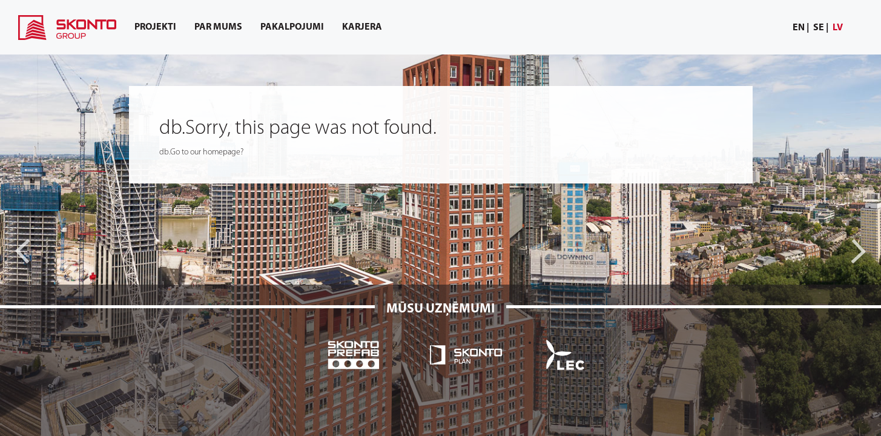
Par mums (218, 27)
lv (838, 28)
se (818, 28)
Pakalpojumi (292, 27)
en (799, 28)
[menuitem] (801, 28)
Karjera (362, 27)
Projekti (155, 27)
